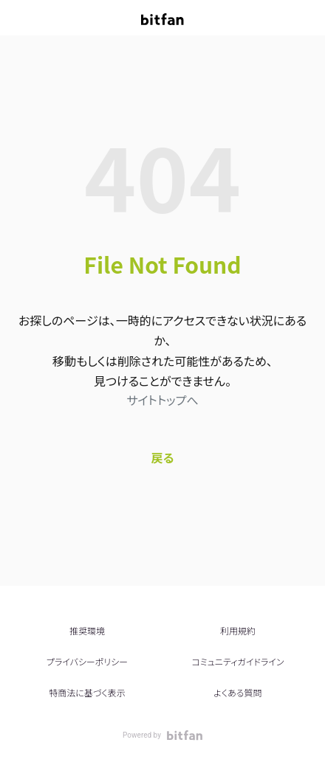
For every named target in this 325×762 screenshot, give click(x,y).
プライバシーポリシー (87, 661)
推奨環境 (87, 630)
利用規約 (238, 630)
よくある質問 (237, 692)
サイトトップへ (162, 400)
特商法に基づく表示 (87, 692)
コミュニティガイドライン (237, 661)
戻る (162, 457)
